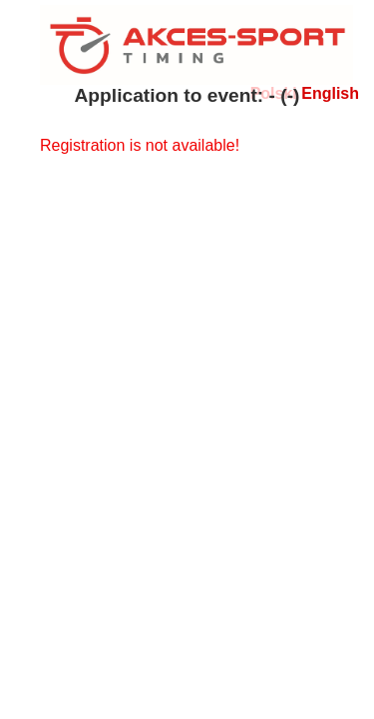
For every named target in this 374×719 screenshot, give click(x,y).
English (330, 93)
